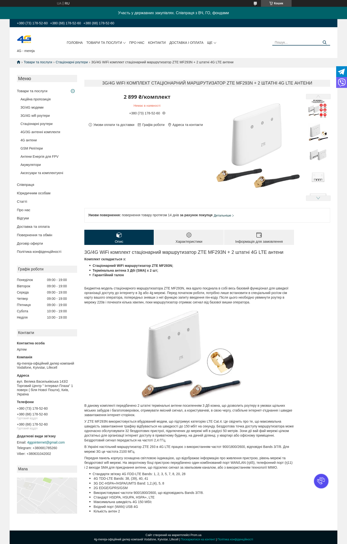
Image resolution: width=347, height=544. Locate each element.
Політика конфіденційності (39, 251)
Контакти (157, 43)
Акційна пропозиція (35, 99)
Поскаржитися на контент (198, 539)
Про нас (136, 43)
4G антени (28, 140)
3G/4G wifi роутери (35, 116)
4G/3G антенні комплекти (40, 132)
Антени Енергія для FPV (39, 156)
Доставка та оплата (33, 226)
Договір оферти (30, 243)
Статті (22, 201)
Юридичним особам (33, 193)
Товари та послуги (104, 43)
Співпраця (25, 185)
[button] (321, 481)
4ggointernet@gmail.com (46, 442)
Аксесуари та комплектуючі (41, 173)
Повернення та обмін (34, 235)
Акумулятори (30, 165)
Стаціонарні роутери (72, 62)
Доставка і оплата (186, 43)
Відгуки (23, 218)
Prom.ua (196, 535)
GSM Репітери (31, 148)
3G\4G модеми (32, 107)
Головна (75, 43)
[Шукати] (324, 42)
